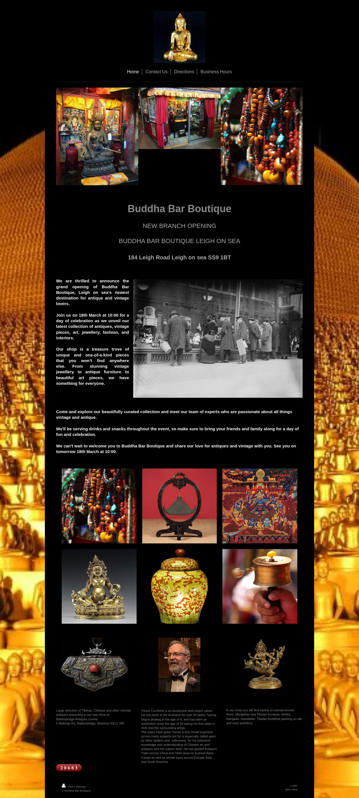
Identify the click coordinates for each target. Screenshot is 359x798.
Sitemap (80, 786)
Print (68, 786)
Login (294, 785)
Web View (291, 789)
